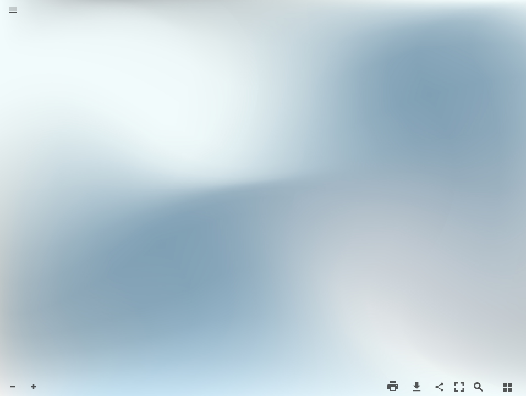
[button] (13, 11)
